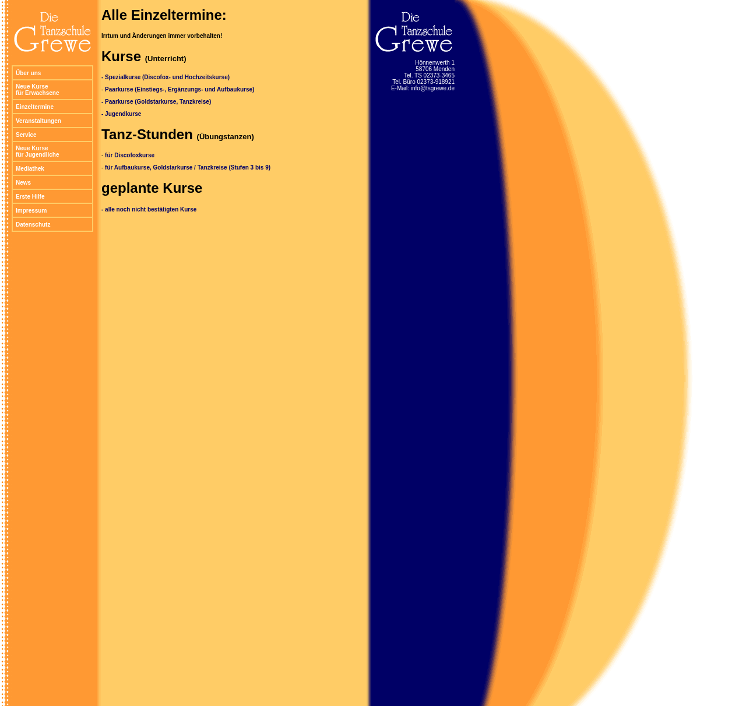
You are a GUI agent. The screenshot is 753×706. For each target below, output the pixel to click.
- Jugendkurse (121, 114)
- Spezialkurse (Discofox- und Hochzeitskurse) (165, 77)
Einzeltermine (35, 107)
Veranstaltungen (38, 121)
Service (26, 135)
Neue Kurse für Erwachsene (37, 89)
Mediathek (30, 168)
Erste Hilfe (30, 196)
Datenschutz (33, 224)
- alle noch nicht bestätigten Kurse (148, 209)
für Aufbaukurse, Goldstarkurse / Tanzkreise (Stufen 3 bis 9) (187, 167)
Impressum (31, 210)
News (23, 182)
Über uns (28, 73)
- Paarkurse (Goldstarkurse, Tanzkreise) (156, 101)
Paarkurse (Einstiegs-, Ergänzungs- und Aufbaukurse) (179, 89)
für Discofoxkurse (129, 155)
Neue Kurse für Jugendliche (37, 151)
